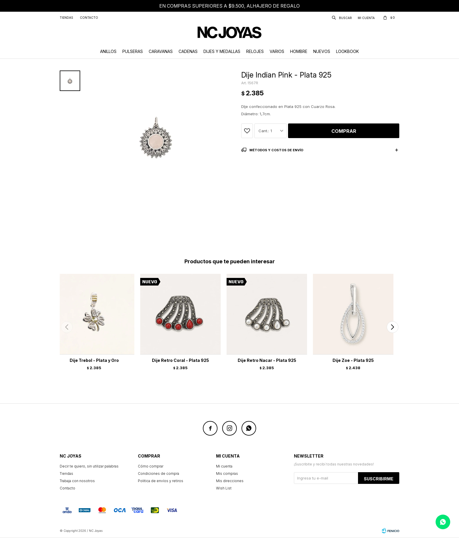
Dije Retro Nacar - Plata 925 (267, 360)
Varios (277, 51)
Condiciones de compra (158, 473)
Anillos (108, 51)
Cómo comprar (150, 466)
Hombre (298, 51)
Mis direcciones (230, 481)
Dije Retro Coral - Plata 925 (180, 360)
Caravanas (161, 51)
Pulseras (132, 51)
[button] (392, 327)
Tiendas (66, 17)
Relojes (255, 51)
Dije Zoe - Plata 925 (353, 360)
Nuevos (321, 51)
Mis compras (227, 473)
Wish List (224, 488)
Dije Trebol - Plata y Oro (94, 360)
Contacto (89, 17)
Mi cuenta (224, 466)
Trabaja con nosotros (77, 481)
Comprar (343, 131)
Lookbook (347, 51)
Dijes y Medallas (221, 51)
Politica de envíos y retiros (160, 481)
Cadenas (188, 51)
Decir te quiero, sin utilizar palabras (89, 466)
